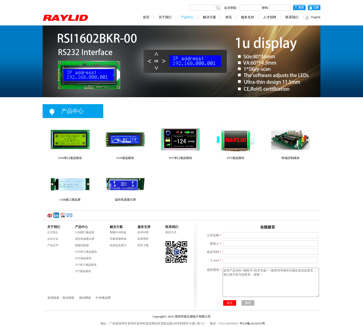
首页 (146, 17)
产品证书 (52, 245)
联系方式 (170, 232)
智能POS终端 (118, 232)
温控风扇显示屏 (84, 238)
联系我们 (291, 17)
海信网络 (85, 297)
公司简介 (52, 232)
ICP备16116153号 (253, 323)
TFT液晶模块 (83, 271)
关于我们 (165, 17)
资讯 (228, 17)
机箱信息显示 (118, 245)
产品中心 (187, 17)
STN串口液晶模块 (86, 251)
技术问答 (143, 232)
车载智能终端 (118, 238)
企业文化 (52, 238)
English (315, 17)
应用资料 (143, 238)
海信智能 (68, 297)
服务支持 (247, 17)
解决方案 (209, 17)
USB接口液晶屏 (84, 232)
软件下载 (143, 245)
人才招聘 (269, 17)
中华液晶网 (103, 297)
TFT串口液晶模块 (86, 264)
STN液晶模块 (83, 258)
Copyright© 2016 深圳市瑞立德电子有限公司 (181, 316)
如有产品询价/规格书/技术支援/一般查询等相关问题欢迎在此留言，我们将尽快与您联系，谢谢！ (271, 282)
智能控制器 (82, 245)
